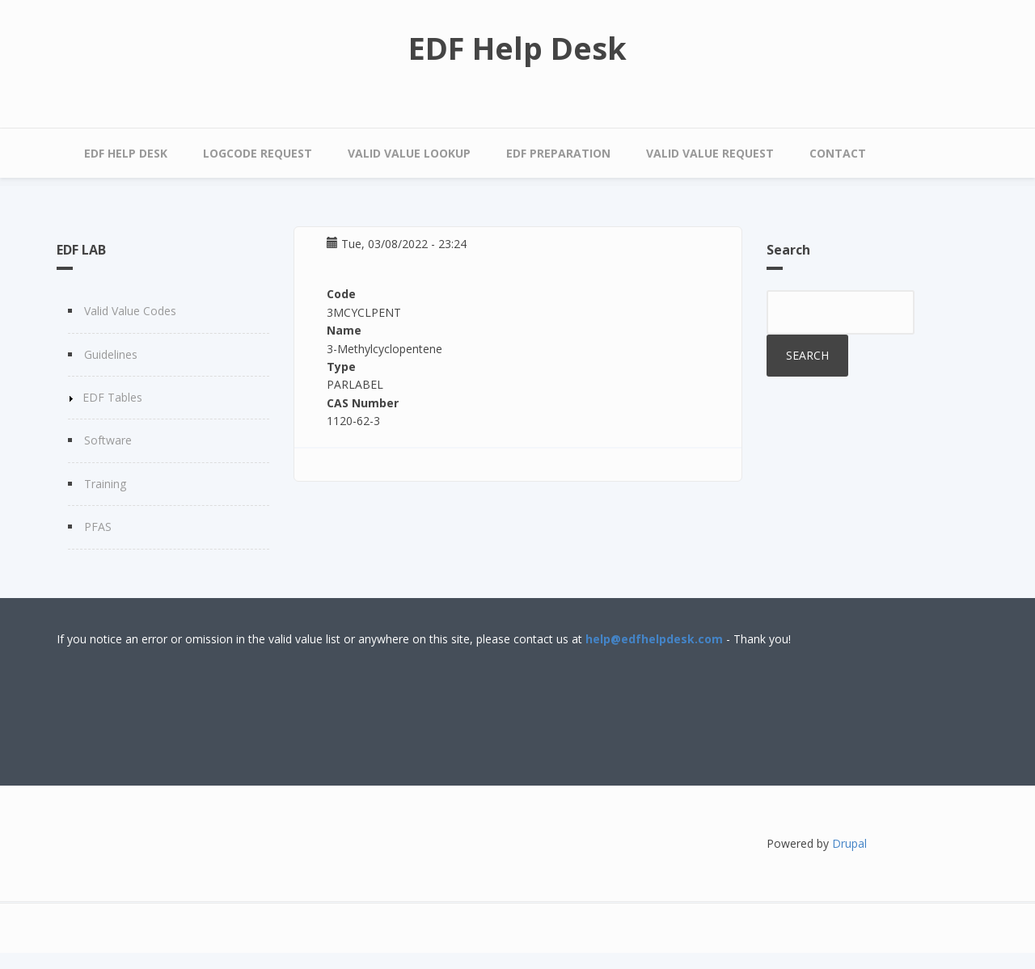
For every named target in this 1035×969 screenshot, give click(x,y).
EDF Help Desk (517, 47)
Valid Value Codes (130, 310)
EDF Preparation (558, 153)
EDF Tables (112, 397)
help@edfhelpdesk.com (654, 639)
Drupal (849, 843)
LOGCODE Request (257, 153)
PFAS (98, 526)
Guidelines (110, 354)
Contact (837, 153)
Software (108, 440)
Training (105, 483)
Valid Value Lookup (409, 153)
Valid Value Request (710, 153)
